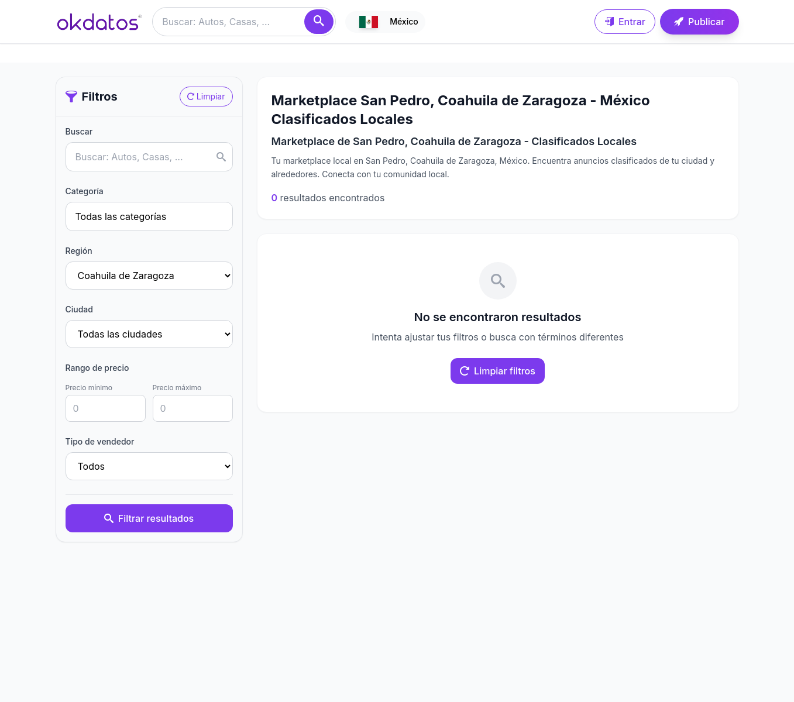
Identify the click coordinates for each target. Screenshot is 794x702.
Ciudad (79, 309)
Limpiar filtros (497, 371)
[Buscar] (319, 21)
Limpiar (206, 96)
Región (79, 251)
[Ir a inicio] (99, 21)
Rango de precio (97, 368)
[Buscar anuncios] (244, 21)
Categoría (85, 191)
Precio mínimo (89, 387)
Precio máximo (177, 387)
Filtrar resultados (149, 518)
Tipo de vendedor (100, 441)
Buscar (79, 131)
